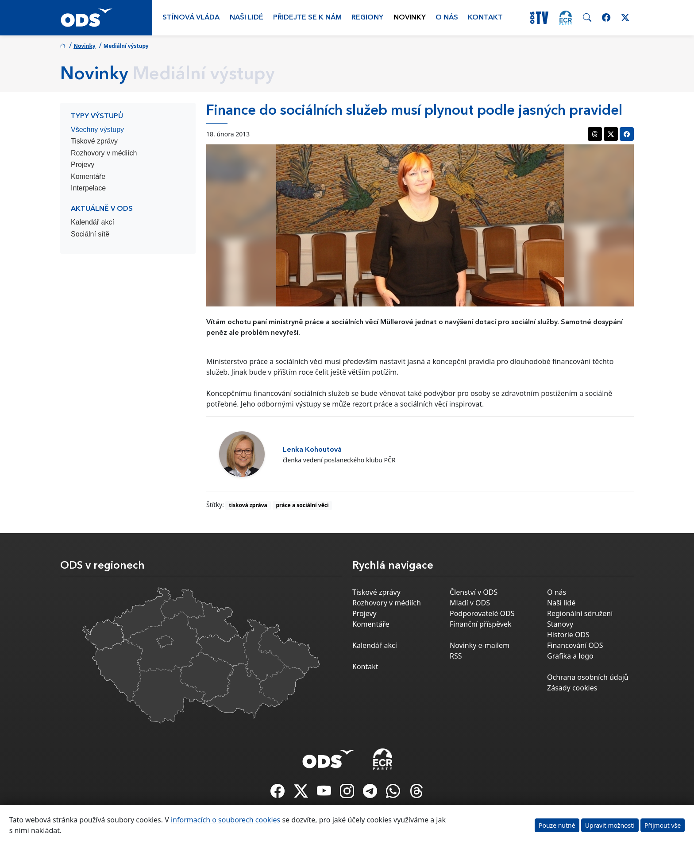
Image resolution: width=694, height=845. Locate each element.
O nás (447, 17)
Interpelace (88, 188)
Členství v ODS (473, 592)
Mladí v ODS (470, 603)
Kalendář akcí (92, 222)
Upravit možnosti (610, 825)
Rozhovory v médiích (104, 153)
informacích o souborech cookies (225, 820)
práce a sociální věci (302, 505)
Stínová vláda (191, 17)
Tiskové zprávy (94, 141)
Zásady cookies (572, 688)
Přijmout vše (662, 825)
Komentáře (88, 176)
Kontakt (485, 17)
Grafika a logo (570, 656)
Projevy (82, 164)
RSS (456, 656)
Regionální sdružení (580, 613)
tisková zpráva (248, 505)
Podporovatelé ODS (482, 613)
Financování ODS (575, 645)
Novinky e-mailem (479, 645)
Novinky (409, 17)
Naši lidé (246, 17)
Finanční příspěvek (481, 624)
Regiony (367, 17)
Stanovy (560, 624)
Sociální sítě (90, 234)
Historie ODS (568, 635)
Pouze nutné (557, 825)
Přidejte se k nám (307, 17)
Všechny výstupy (97, 129)
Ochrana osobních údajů (587, 677)
